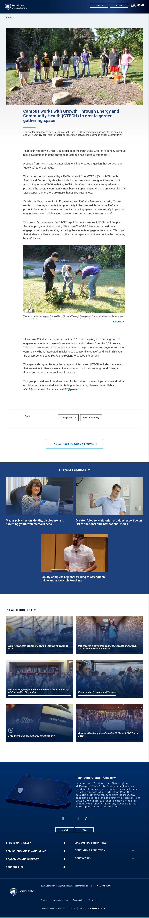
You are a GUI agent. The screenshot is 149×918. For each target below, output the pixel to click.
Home (9, 17)
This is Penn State (18, 843)
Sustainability (91, 417)
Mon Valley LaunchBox (90, 843)
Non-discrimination (60, 900)
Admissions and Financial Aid (26, 851)
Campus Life (68, 417)
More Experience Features (74, 444)
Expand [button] (117, 321)
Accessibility (78, 900)
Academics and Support (22, 859)
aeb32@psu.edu (70, 389)
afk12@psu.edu (33, 389)
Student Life (15, 867)
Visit (119, 5)
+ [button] (64, 843)
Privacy (44, 900)
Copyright (93, 900)
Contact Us (82, 858)
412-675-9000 (103, 885)
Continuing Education (89, 850)
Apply (99, 5)
